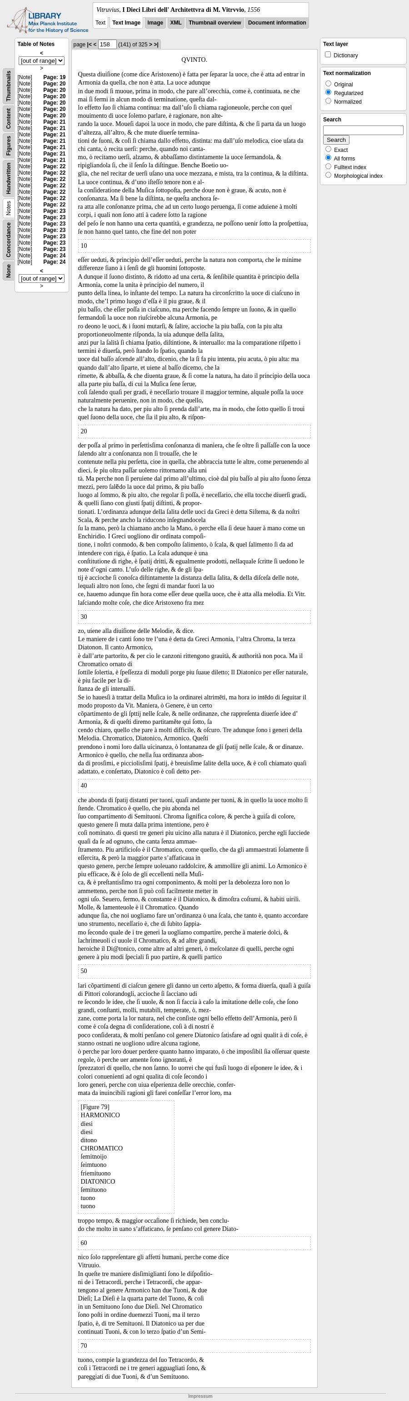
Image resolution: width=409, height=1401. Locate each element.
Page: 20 (54, 83)
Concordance (8, 239)
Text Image (126, 23)
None (8, 271)
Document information (277, 23)
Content (8, 118)
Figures (8, 146)
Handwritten (8, 178)
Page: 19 (54, 77)
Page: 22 (54, 166)
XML (176, 23)
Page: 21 (54, 122)
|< (89, 44)
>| (156, 44)
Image (156, 23)
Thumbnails (8, 86)
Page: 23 (54, 211)
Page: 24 (54, 255)
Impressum (200, 1396)
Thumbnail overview (215, 23)
